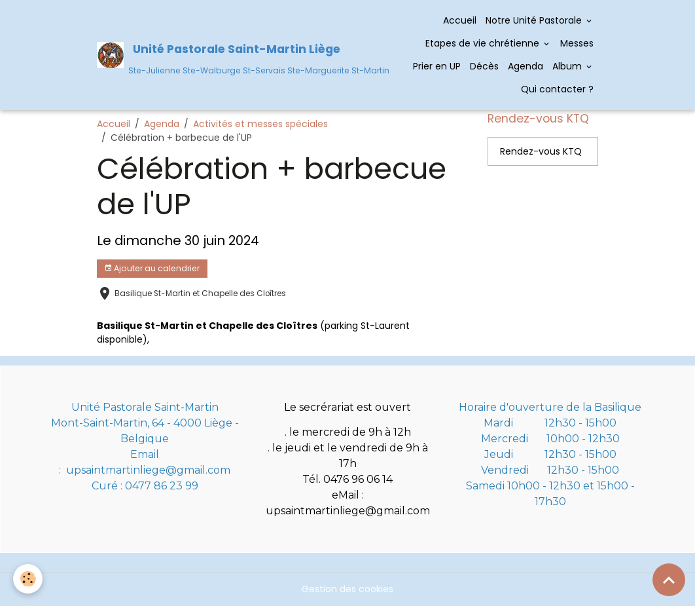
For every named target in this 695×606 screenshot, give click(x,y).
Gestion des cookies (347, 589)
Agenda (525, 66)
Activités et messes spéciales (260, 123)
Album (568, 66)
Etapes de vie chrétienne (483, 43)
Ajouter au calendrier (152, 268)
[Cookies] (28, 579)
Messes (577, 43)
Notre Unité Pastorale (535, 20)
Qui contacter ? (556, 89)
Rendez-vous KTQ (541, 151)
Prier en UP (437, 66)
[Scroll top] (668, 579)
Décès (484, 66)
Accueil (459, 20)
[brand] (230, 55)
